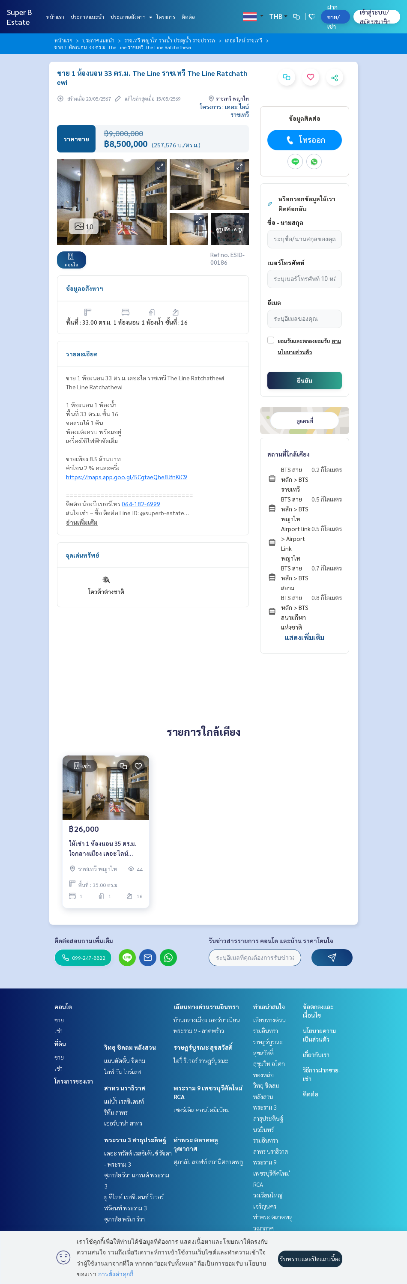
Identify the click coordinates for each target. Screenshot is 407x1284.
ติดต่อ (188, 16)
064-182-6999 (141, 504)
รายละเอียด (82, 354)
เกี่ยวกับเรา (316, 1054)
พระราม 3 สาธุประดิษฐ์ (135, 1140)
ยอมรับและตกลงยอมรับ (304, 340)
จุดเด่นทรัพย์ (82, 555)
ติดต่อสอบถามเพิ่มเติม (83, 940)
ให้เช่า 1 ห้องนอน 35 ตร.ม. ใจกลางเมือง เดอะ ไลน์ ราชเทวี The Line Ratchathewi (102, 848)
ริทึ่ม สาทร (116, 1112)
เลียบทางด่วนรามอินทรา (206, 1006)
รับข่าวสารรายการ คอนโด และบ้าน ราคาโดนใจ (271, 940)
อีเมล (274, 302)
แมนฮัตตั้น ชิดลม (124, 1060)
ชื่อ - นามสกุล (285, 222)
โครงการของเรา (73, 1081)
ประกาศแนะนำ (87, 16)
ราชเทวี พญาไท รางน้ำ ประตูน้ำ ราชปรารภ (169, 40)
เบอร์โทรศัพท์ (286, 262)
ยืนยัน (304, 380)
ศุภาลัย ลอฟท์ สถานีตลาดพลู (208, 1161)
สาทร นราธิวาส (124, 1088)
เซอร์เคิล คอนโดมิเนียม (202, 1110)
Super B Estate (19, 17)
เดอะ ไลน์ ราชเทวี (243, 40)
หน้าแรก (55, 16)
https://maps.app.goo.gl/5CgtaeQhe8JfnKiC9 (126, 477)
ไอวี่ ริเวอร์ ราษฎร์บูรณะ (201, 1060)
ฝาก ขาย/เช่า (333, 16)
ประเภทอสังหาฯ (130, 16)
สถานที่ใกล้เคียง (288, 454)
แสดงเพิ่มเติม (304, 637)
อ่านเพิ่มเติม (82, 522)
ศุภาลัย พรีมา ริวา (124, 1219)
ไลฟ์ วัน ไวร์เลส (122, 1071)
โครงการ (165, 16)
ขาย (59, 1020)
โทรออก (304, 140)
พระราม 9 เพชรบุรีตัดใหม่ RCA (271, 1173)
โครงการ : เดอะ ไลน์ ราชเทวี (224, 110)
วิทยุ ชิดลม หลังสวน (130, 1047)
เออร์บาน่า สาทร (123, 1123)
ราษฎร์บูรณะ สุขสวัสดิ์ (203, 1047)
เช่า (58, 1030)
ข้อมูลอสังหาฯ (84, 288)
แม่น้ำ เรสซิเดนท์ (124, 1101)
